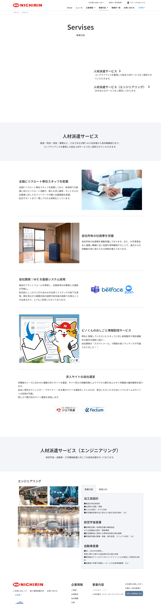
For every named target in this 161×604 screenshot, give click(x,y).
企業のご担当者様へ (116, 2)
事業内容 (103, 8)
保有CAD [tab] (103, 467)
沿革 (73, 581)
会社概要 (74, 577)
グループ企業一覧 (78, 585)
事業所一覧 (115, 7)
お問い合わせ (129, 7)
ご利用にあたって (20, 569)
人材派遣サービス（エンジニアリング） (108, 572)
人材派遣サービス (99, 568)
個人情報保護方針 (37, 569)
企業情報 (90, 8)
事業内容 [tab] (89, 467)
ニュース (79, 7)
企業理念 (74, 572)
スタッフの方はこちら (137, 2)
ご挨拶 (74, 568)
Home (69, 7)
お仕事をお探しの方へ (96, 2)
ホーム (16, 12)
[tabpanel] (112, 509)
